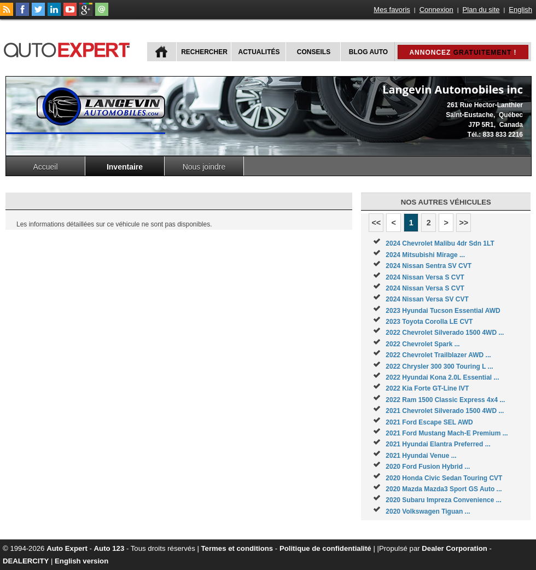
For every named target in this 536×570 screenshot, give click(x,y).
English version (81, 561)
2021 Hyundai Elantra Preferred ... (438, 444)
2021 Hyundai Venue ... (421, 456)
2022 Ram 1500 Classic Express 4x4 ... (445, 400)
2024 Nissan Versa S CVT (425, 277)
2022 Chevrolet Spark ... (422, 344)
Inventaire (125, 166)
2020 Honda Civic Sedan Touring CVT (444, 478)
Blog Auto (368, 52)
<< (376, 222)
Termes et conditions (237, 548)
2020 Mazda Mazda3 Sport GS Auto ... (444, 489)
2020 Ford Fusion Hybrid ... (428, 466)
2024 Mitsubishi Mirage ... (425, 255)
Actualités (259, 52)
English (520, 9)
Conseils (313, 52)
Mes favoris (392, 9)
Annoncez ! (462, 52)
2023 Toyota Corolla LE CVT (429, 321)
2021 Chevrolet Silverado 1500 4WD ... (445, 411)
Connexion (436, 9)
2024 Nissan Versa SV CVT (427, 299)
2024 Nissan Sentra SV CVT (428, 266)
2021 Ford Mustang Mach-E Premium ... (447, 433)
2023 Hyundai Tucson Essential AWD (443, 311)
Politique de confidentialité (325, 548)
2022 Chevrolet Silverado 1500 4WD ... (445, 332)
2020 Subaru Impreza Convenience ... (443, 500)
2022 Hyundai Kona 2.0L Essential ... (442, 377)
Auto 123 (109, 548)
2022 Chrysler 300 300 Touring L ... (439, 366)
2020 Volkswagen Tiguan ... (428, 511)
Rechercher (204, 52)
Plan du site (481, 9)
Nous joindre (204, 166)
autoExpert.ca (69, 48)
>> (463, 222)
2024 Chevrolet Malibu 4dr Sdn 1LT (440, 243)
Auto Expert (67, 548)
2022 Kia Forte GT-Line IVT (427, 388)
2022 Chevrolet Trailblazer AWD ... (438, 355)
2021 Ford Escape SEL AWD (429, 422)
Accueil (45, 166)
